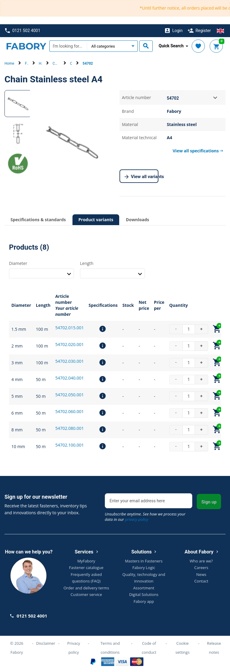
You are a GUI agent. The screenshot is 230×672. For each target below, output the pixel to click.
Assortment (143, 588)
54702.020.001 (69, 344)
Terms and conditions (110, 648)
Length (86, 263)
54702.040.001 (69, 378)
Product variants (96, 219)
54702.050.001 (69, 395)
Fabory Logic (143, 567)
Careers (201, 567)
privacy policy (136, 519)
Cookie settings (182, 648)
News (201, 574)
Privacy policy (73, 648)
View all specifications (198, 151)
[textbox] (68, 46)
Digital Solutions (143, 594)
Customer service (86, 594)
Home (9, 63)
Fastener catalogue (86, 567)
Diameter (18, 263)
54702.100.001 (69, 445)
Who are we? (201, 561)
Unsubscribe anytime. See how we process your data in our (145, 516)
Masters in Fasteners (143, 561)
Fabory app (144, 601)
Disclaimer (45, 643)
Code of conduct (149, 648)
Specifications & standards (38, 219)
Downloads (137, 219)
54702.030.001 (69, 361)
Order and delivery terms (86, 588)
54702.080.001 (69, 428)
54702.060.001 (69, 411)
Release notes (214, 648)
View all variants (141, 177)
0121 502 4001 (22, 31)
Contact (201, 581)
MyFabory (86, 561)
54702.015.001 (69, 327)
